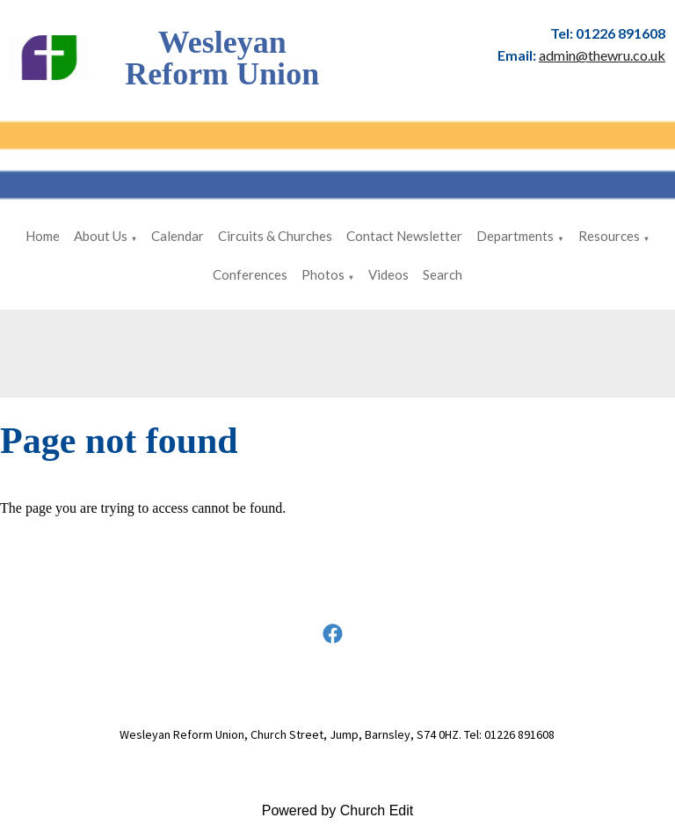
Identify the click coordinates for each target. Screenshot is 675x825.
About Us (100, 236)
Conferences (250, 274)
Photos (323, 274)
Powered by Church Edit (338, 810)
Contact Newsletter (404, 236)
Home (42, 236)
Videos (388, 274)
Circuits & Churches (275, 236)
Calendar (177, 236)
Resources (609, 236)
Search (442, 274)
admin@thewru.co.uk (602, 55)
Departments (515, 236)
